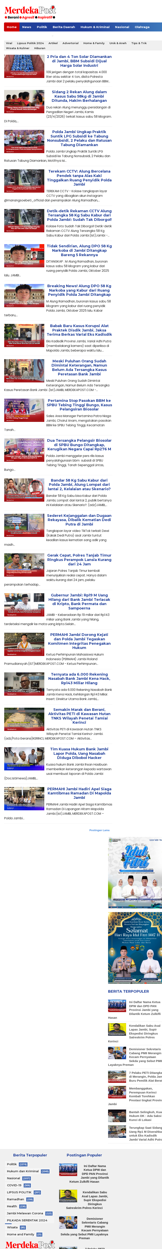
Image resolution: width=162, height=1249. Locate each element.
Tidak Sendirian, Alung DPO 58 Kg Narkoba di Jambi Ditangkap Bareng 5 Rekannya (79, 250)
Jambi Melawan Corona (25, 1213)
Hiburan (39, 48)
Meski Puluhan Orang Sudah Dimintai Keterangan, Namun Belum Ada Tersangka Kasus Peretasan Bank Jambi (79, 367)
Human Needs (38, 36)
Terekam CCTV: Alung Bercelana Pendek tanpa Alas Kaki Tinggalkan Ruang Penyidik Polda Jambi (79, 178)
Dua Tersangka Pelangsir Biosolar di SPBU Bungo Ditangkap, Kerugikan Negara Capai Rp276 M (79, 445)
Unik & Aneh (118, 43)
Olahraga (142, 27)
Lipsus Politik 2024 (30, 43)
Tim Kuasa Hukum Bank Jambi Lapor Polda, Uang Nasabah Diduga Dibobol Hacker (79, 753)
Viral (9, 43)
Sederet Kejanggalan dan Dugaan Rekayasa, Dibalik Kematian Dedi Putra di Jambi (79, 520)
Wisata (12, 1227)
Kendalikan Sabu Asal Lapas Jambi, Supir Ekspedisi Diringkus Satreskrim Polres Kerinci (134, 1033)
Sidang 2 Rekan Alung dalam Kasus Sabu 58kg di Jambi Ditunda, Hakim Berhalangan (79, 96)
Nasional (122, 27)
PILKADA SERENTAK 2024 (27, 1220)
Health (12, 1206)
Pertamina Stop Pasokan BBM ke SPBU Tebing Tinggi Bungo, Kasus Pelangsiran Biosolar (79, 405)
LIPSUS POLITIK (19, 1192)
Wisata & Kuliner (17, 48)
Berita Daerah (64, 27)
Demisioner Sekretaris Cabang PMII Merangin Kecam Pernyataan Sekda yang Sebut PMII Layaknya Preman (84, 1228)
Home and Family (20, 1234)
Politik (42, 27)
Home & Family (94, 43)
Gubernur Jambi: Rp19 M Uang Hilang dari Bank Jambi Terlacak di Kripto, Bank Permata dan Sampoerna (79, 601)
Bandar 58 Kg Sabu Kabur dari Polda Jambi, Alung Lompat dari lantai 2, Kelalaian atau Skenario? (79, 484)
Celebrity (14, 36)
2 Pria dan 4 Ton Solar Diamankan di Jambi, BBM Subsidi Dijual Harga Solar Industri (79, 61)
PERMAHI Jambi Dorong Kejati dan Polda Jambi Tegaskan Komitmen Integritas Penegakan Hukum (79, 641)
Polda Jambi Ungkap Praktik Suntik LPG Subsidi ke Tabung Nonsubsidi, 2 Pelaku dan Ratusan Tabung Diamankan (79, 138)
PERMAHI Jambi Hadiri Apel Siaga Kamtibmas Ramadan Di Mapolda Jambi (79, 793)
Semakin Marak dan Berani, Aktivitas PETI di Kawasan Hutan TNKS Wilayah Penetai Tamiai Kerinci (79, 716)
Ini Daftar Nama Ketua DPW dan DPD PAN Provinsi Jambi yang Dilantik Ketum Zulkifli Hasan (134, 1009)
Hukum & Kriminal (95, 27)
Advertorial (71, 43)
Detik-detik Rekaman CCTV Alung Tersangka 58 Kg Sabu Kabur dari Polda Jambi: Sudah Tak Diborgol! (79, 215)
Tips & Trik (139, 43)
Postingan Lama (99, 830)
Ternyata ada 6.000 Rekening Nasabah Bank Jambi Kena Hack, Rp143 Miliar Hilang (79, 678)
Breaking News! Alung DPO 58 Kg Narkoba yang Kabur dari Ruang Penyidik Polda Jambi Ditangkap (79, 290)
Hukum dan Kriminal (23, 1171)
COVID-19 (14, 1185)
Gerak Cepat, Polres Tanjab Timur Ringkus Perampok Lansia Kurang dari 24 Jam (79, 559)
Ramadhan (15, 1199)
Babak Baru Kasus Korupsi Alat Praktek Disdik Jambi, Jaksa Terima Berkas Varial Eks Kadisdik (79, 330)
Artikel (53, 43)
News (26, 27)
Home (12, 27)
